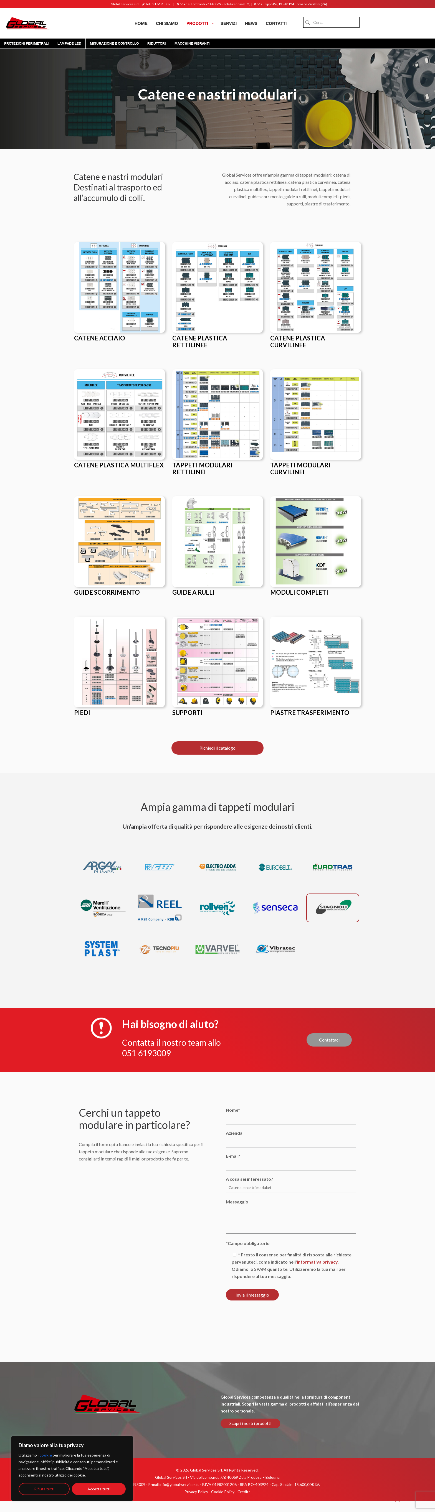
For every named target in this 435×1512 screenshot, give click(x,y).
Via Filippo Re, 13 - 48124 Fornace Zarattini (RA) (290, 4)
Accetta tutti (98, 1488)
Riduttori (156, 43)
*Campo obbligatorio (248, 1243)
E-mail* (291, 1161)
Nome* (291, 1115)
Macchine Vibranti (192, 43)
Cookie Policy (222, 1491)
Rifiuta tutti (44, 1488)
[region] (72, 1468)
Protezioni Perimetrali (26, 43)
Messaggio (291, 1216)
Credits (244, 1491)
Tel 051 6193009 (155, 4)
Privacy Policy (196, 1491)
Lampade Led (69, 43)
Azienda (291, 1138)
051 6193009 (146, 1053)
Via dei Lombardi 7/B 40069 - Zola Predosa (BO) (213, 4)
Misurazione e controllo (114, 43)
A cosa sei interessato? (291, 1184)
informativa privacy (317, 1261)
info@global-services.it (179, 1484)
